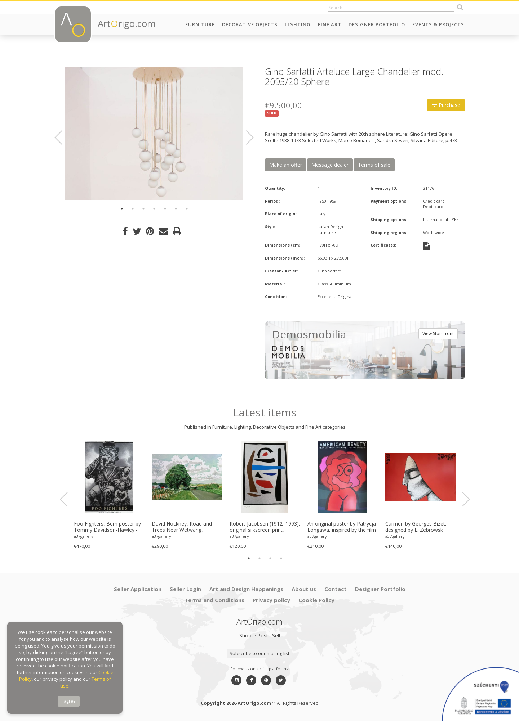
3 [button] (143, 208)
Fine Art (329, 24)
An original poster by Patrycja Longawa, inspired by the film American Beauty (341, 527)
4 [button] (154, 208)
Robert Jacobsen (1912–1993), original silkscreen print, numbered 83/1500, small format (265, 527)
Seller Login (185, 588)
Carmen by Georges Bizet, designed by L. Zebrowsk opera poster (416, 527)
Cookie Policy (316, 600)
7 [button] (186, 208)
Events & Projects (438, 24)
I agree (69, 701)
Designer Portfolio (377, 24)
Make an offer (285, 164)
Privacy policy (271, 600)
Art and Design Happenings (246, 588)
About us (304, 588)
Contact (335, 588)
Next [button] (245, 137)
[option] (154, 133)
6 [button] (175, 208)
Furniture (200, 24)
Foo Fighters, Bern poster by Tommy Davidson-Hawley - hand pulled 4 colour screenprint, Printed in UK (107, 527)
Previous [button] (63, 137)
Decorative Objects (250, 24)
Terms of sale (374, 164)
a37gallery (83, 536)
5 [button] (165, 208)
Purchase (446, 105)
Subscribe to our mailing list (259, 653)
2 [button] (132, 208)
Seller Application (137, 588)
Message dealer (330, 164)
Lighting (298, 24)
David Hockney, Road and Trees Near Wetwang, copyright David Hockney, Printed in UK (182, 527)
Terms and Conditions (214, 600)
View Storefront (438, 333)
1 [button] (121, 208)
